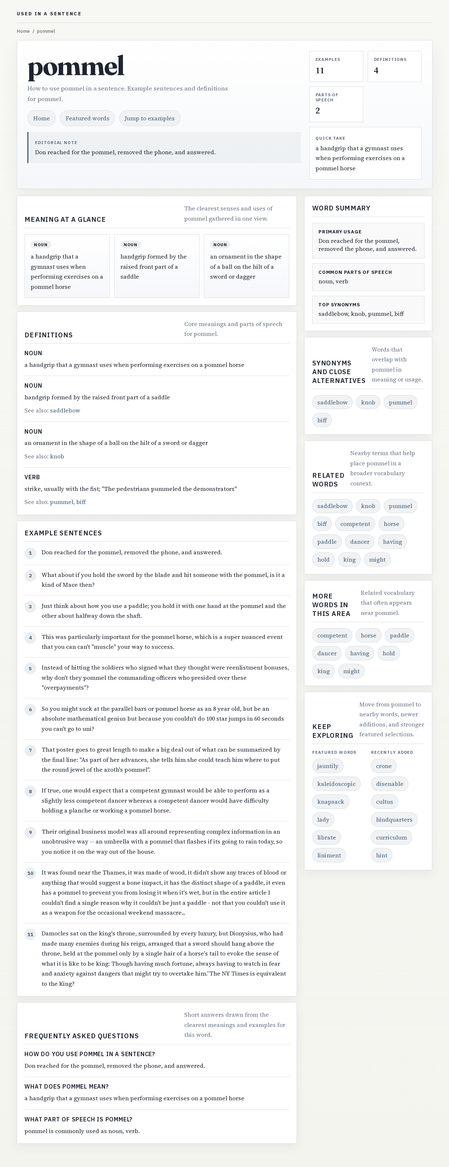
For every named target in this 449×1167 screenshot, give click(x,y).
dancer (359, 542)
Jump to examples (150, 118)
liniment (329, 855)
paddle (327, 542)
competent (355, 524)
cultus (384, 802)
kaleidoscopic (336, 784)
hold (323, 559)
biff (81, 502)
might (377, 559)
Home (23, 31)
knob (57, 456)
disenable (389, 784)
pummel (61, 502)
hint (381, 855)
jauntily (327, 766)
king (349, 559)
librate (326, 837)
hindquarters (394, 819)
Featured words (87, 118)
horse (391, 524)
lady (323, 819)
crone (384, 766)
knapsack (330, 802)
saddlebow (65, 410)
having (392, 542)
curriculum (391, 837)
